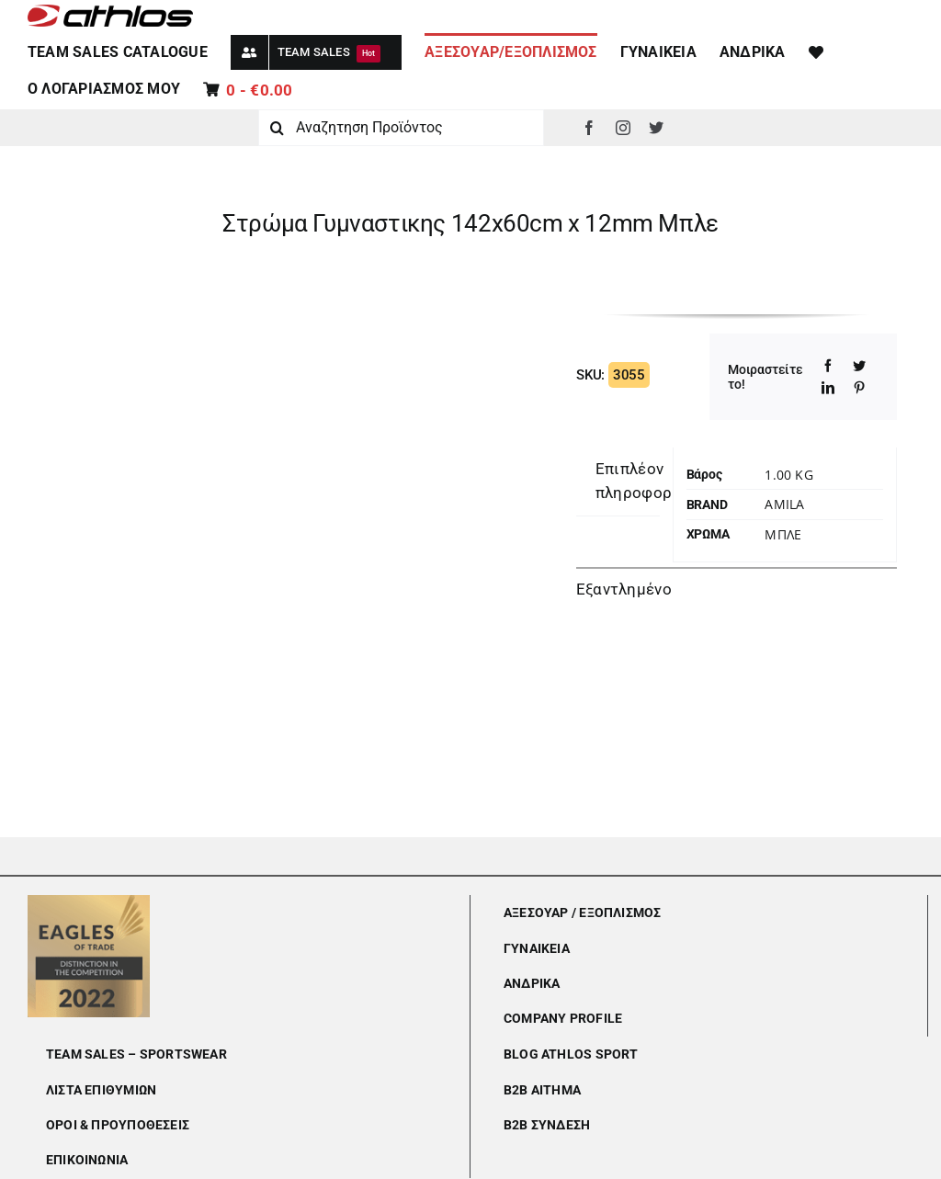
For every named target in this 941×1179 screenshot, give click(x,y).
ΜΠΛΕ (783, 534)
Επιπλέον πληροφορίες (645, 480)
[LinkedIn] (828, 388)
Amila (784, 504)
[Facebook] (828, 366)
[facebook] (589, 127)
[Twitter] (859, 366)
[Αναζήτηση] (276, 127)
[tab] (645, 482)
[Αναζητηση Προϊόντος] (401, 127)
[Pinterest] (859, 388)
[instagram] (623, 127)
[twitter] (656, 127)
